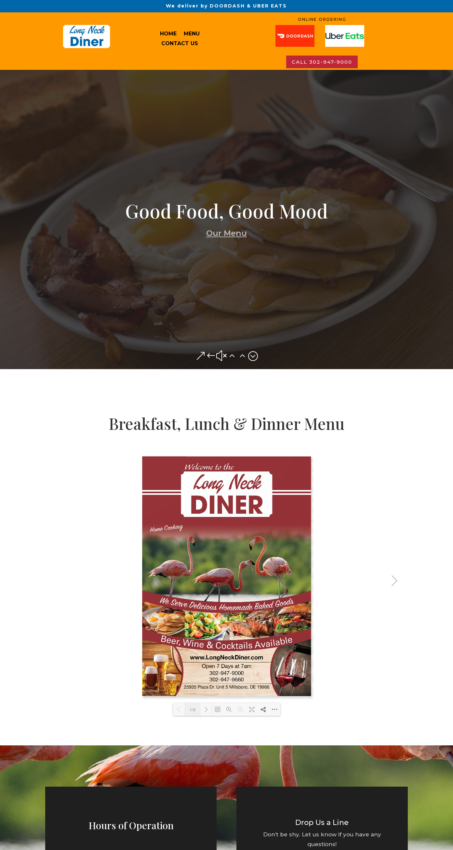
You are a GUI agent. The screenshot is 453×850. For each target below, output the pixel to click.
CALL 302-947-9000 (322, 62)
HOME (168, 34)
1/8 (192, 710)
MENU (192, 34)
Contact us (179, 43)
